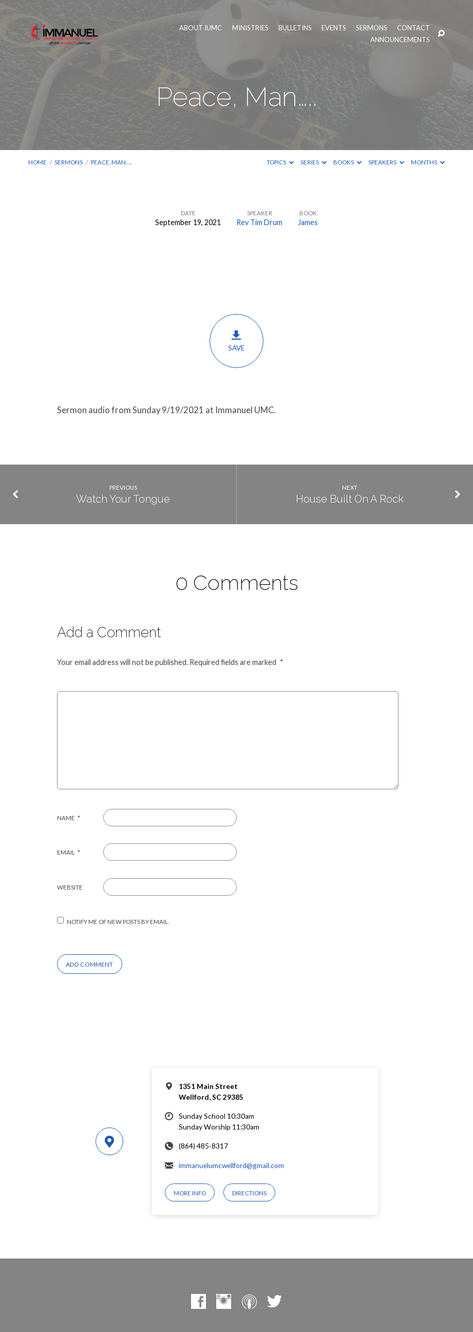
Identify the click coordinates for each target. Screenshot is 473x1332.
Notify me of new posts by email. (118, 921)
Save (236, 340)
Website (70, 887)
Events (333, 28)
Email (69, 852)
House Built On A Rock (350, 499)
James (308, 222)
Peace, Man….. (111, 162)
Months (428, 162)
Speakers (386, 162)
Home (37, 162)
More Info (190, 1193)
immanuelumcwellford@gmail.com (231, 1165)
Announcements (400, 39)
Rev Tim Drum (259, 222)
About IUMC (200, 28)
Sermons (371, 28)
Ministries (250, 28)
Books (347, 162)
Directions (249, 1193)
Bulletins (295, 28)
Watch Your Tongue (123, 499)
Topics (280, 162)
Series (313, 162)
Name (69, 818)
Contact (413, 28)
